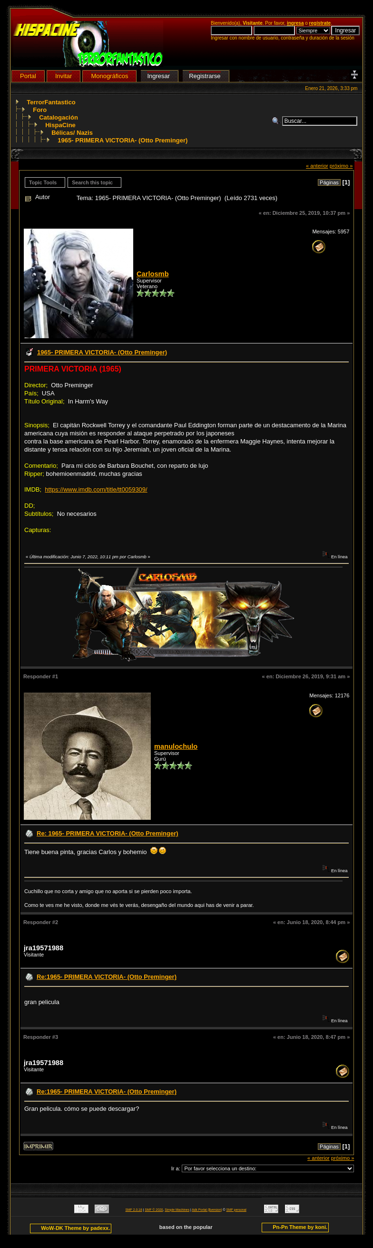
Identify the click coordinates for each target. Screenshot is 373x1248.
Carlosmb (153, 274)
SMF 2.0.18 (134, 1209)
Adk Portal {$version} (207, 1209)
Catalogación (58, 117)
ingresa (295, 23)
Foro (40, 109)
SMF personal (236, 1209)
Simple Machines (177, 1209)
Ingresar (158, 76)
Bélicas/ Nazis (72, 132)
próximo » (341, 166)
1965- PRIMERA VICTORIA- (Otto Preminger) (122, 140)
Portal (28, 76)
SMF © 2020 (154, 1209)
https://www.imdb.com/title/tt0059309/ (96, 489)
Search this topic (92, 182)
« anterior (317, 166)
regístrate (320, 23)
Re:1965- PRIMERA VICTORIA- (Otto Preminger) (107, 976)
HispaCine (60, 125)
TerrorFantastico (51, 102)
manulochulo (175, 746)
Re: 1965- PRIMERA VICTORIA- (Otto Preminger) (107, 833)
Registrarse (204, 76)
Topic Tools (43, 182)
